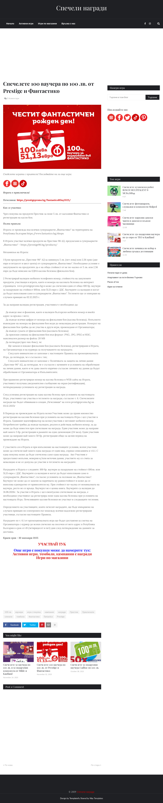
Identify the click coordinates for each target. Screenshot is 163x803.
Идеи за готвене (114, 286)
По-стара (95, 765)
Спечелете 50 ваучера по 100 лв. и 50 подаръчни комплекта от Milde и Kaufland (16, 669)
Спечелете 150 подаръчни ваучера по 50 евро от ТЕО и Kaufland (141, 236)
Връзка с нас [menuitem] (68, 23)
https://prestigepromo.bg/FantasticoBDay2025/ (44, 200)
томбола (21, 616)
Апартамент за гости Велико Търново (124, 277)
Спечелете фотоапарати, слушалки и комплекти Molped (140, 205)
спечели (8, 616)
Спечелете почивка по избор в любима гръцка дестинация (139, 250)
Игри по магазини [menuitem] (47, 23)
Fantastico (48, 616)
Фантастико (34, 616)
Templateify (74, 798)
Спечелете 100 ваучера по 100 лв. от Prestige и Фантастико (51, 667)
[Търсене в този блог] (127, 97)
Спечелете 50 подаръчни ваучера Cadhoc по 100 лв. (85, 666)
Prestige (60, 616)
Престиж (74, 612)
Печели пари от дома (117, 272)
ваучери (19, 612)
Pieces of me (113, 282)
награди (62, 612)
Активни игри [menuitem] (26, 23)
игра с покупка (34, 612)
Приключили (88, 612)
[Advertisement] (52, 58)
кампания (49, 612)
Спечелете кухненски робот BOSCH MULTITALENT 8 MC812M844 (138, 190)
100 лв (8, 612)
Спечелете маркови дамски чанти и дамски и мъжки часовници (138, 220)
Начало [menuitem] (10, 23)
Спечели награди (81, 8)
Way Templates (96, 798)
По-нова (8, 765)
